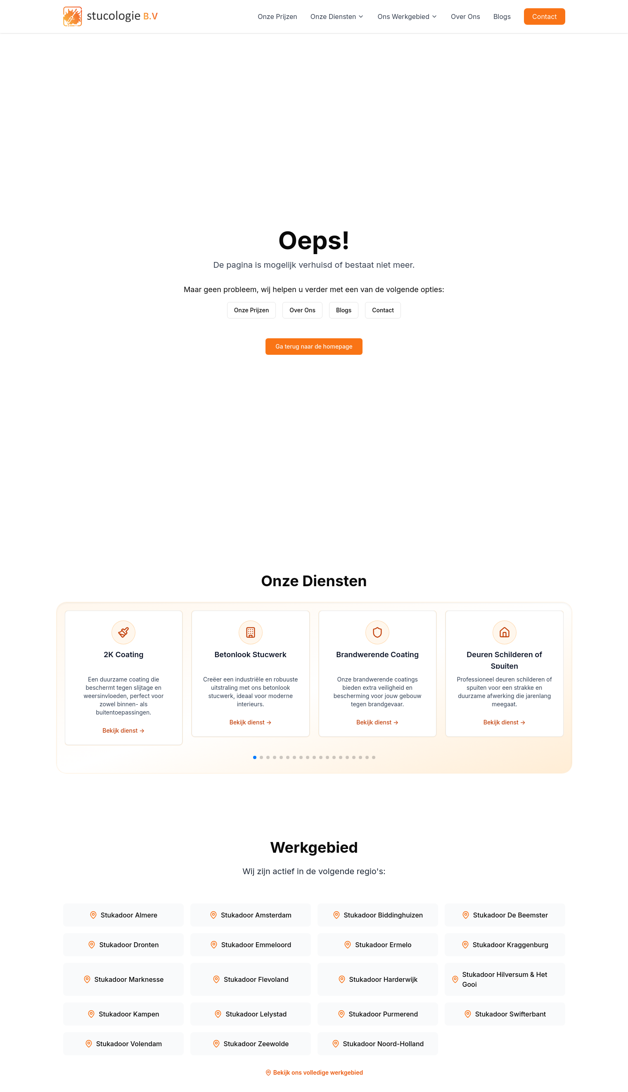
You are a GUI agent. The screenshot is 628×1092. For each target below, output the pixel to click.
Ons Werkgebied (407, 16)
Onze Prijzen (277, 16)
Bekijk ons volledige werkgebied (314, 1072)
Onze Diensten (337, 16)
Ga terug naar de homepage (314, 346)
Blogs (502, 16)
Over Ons (465, 16)
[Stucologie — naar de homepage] (110, 16)
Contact (544, 16)
